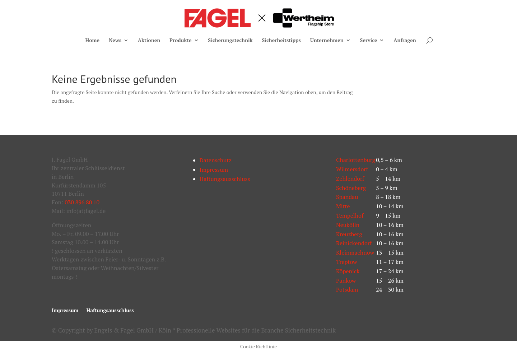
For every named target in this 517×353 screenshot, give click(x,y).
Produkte (180, 40)
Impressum (214, 169)
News (115, 40)
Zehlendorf (350, 178)
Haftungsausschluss (225, 179)
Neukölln (347, 225)
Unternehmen (327, 40)
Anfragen (404, 40)
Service (368, 40)
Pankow (346, 280)
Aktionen (149, 40)
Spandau (347, 197)
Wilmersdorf (352, 169)
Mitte (343, 206)
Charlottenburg (355, 160)
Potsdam (347, 289)
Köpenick (348, 271)
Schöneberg (351, 188)
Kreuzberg (349, 234)
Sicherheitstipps (281, 40)
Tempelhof (349, 215)
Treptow (346, 262)
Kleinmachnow (355, 252)
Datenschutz (216, 160)
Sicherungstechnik (230, 40)
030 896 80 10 (82, 202)
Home (92, 40)
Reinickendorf (354, 243)
